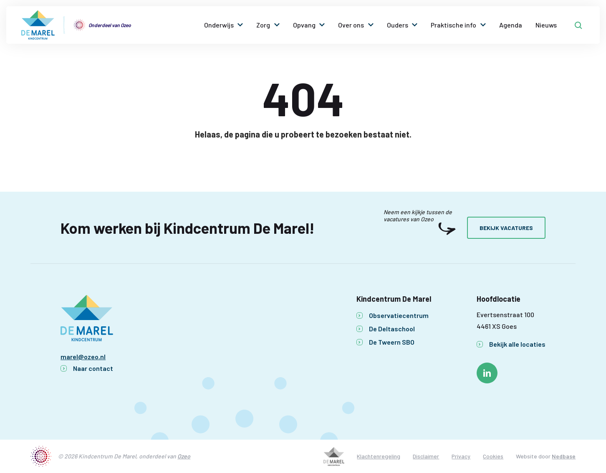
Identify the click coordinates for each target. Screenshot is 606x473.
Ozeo (183, 456)
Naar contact (93, 368)
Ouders (397, 25)
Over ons (351, 25)
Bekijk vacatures (506, 227)
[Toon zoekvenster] (578, 25)
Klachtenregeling (378, 456)
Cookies (493, 456)
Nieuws (546, 25)
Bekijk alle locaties (517, 344)
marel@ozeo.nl (83, 356)
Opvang (304, 25)
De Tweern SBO (391, 342)
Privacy (461, 456)
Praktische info (453, 25)
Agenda (510, 25)
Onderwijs (219, 25)
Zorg (263, 25)
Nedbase (564, 456)
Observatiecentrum (399, 315)
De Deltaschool (392, 329)
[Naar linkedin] (487, 373)
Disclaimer (426, 456)
